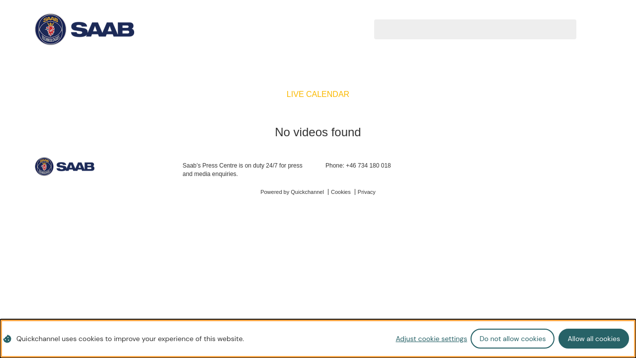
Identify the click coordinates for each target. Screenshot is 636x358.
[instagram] (595, 168)
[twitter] (564, 168)
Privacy (367, 192)
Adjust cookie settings (431, 338)
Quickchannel (307, 192)
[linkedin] (580, 168)
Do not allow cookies (512, 338)
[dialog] (318, 338)
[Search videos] (463, 28)
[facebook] (549, 168)
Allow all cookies (593, 338)
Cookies (341, 192)
